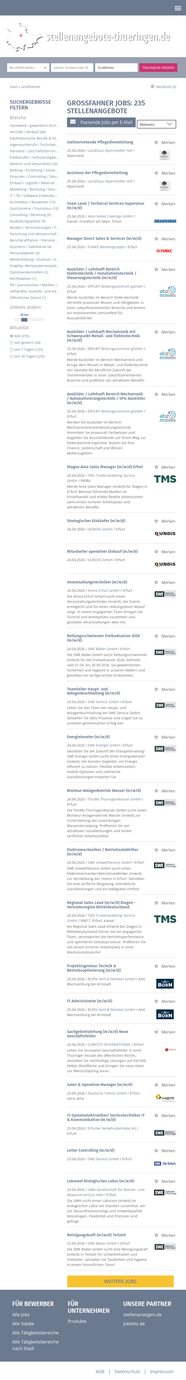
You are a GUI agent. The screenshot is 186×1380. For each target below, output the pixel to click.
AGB (100, 1371)
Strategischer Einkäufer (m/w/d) (96, 520)
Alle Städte (23, 1324)
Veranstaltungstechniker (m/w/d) (97, 582)
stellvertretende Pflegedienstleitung (100, 142)
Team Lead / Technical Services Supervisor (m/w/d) (105, 205)
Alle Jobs (21, 1314)
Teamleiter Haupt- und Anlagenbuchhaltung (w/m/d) (93, 691)
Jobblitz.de (134, 1324)
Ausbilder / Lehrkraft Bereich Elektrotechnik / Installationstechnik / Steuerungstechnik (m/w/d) (101, 273)
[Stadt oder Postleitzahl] (116, 67)
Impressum (162, 1371)
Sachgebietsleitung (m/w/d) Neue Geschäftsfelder (97, 1033)
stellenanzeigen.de (142, 1314)
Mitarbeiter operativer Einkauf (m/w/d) (102, 551)
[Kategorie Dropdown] (44, 67)
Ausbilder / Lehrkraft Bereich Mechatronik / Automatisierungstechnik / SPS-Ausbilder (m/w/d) (106, 398)
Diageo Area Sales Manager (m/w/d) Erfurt (105, 466)
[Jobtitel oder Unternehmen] (72, 67)
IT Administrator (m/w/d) (89, 1001)
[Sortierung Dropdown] (171, 124)
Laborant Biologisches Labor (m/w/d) (100, 1181)
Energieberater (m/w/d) (88, 737)
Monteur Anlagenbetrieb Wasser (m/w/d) (104, 790)
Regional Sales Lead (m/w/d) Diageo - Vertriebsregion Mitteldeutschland (101, 904)
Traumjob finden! (158, 67)
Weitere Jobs (120, 1281)
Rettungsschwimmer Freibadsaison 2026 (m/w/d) (103, 638)
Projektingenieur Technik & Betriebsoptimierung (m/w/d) (94, 968)
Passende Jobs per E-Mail (101, 122)
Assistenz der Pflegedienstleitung (97, 172)
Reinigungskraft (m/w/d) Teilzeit (96, 1235)
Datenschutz (127, 1371)
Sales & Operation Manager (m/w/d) (99, 1084)
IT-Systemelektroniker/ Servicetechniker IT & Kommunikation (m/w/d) (106, 1117)
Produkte (77, 1321)
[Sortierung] (151, 124)
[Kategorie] (23, 67)
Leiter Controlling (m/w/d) (90, 1150)
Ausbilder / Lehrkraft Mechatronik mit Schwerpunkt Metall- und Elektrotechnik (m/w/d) (103, 336)
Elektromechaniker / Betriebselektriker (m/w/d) (102, 851)
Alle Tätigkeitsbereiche (35, 1333)
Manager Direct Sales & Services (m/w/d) (104, 238)
